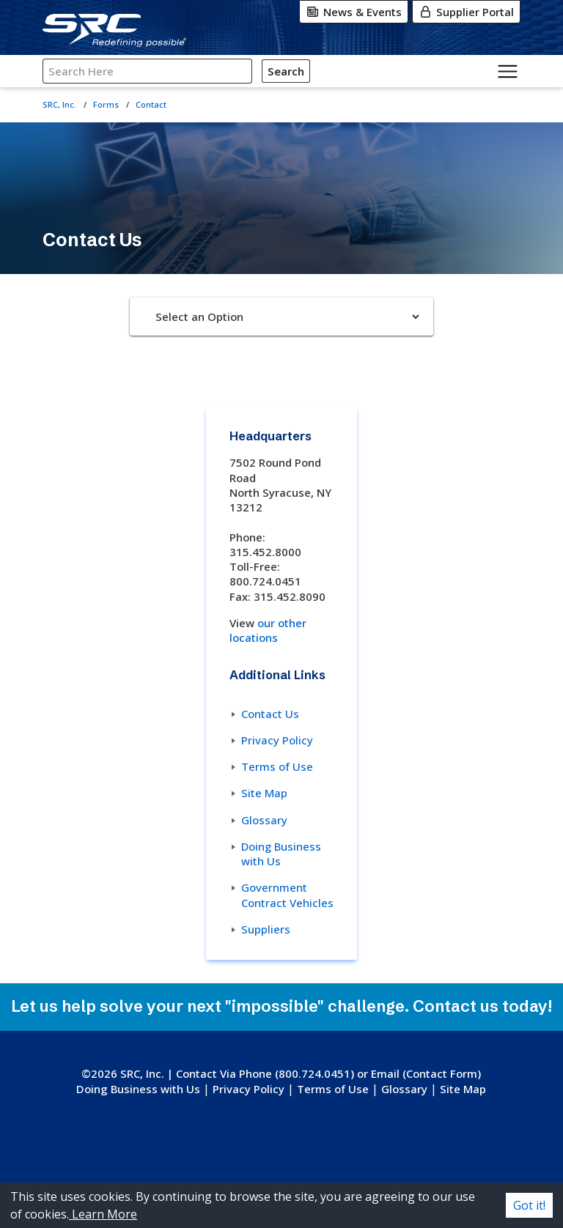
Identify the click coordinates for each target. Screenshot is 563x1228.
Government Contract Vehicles (287, 894)
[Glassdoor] (290, 1179)
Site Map (264, 792)
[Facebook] (294, 1150)
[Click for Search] (313, 71)
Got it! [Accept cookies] (529, 1205)
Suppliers (265, 929)
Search (286, 71)
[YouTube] (259, 1179)
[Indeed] (312, 1179)
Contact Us (270, 713)
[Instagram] (265, 1150)
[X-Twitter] (235, 1150)
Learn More (103, 1214)
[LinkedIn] (325, 1150)
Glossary (264, 820)
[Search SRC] (147, 71)
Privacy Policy (277, 740)
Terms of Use (277, 766)
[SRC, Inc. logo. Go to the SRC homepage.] (281, 1069)
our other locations (267, 630)
